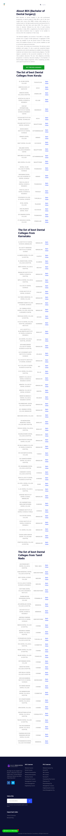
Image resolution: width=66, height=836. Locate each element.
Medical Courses (29, 768)
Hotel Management (30, 784)
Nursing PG (45, 777)
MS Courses (46, 775)
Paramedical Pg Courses (49, 779)
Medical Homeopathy (30, 772)
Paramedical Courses (30, 779)
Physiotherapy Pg (47, 784)
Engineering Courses (30, 786)
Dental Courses (28, 770)
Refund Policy (10, 818)
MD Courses (46, 772)
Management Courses (30, 781)
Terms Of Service (11, 816)
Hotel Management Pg (48, 790)
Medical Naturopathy (30, 775)
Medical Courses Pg (48, 768)
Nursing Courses (29, 777)
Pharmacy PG (46, 781)
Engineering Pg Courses (49, 788)
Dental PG (45, 770)
